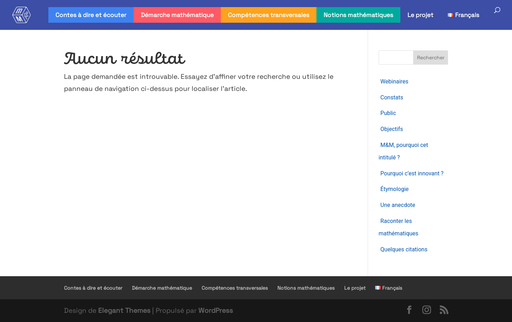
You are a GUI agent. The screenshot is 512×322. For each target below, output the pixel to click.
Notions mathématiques (358, 15)
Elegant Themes (124, 310)
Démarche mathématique (177, 15)
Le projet (420, 15)
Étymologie (394, 189)
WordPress (215, 310)
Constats (391, 97)
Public (388, 113)
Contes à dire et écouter (90, 15)
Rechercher (430, 57)
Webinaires (394, 81)
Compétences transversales (268, 15)
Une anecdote (397, 205)
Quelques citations (403, 249)
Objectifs (391, 129)
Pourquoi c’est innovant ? (412, 173)
